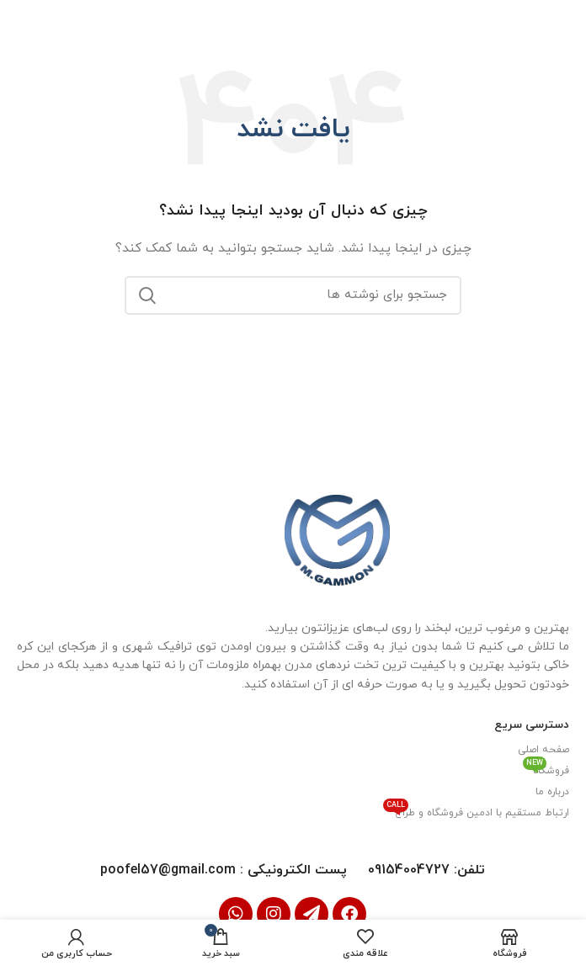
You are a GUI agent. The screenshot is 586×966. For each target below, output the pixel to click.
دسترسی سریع (531, 724)
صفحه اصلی (543, 749)
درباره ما (552, 791)
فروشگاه (546, 768)
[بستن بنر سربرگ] (21, 21)
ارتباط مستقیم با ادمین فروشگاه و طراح (476, 810)
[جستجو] (293, 293)
